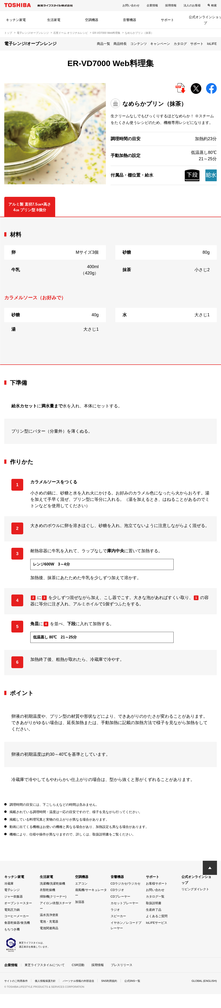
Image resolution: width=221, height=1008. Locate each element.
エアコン (81, 883)
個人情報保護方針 (48, 981)
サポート (167, 20)
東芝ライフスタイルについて (45, 965)
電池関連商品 (49, 928)
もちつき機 (12, 929)
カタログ (180, 44)
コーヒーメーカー (16, 916)
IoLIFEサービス (156, 922)
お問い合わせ (131, 5)
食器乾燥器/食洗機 (17, 922)
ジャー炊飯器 (13, 896)
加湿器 (79, 902)
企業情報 (152, 5)
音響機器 (129, 20)
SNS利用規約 (116, 981)
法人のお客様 (192, 5)
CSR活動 (78, 965)
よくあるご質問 (156, 916)
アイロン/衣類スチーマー (56, 905)
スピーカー (118, 916)
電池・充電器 (49, 921)
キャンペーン (160, 44)
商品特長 (120, 44)
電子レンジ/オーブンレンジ (33, 32)
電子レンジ (12, 890)
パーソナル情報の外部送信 (84, 981)
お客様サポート (156, 883)
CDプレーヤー (121, 896)
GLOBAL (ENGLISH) (203, 981)
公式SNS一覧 (141, 981)
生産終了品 (153, 909)
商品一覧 (103, 44)
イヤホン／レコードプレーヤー (126, 925)
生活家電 (53, 20)
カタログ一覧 (155, 896)
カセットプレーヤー (124, 903)
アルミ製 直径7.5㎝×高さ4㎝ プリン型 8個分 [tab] (29, 207)
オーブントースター (18, 903)
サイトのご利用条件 (17, 981)
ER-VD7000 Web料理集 (106, 32)
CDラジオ (117, 890)
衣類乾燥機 (47, 890)
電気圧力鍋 (12, 909)
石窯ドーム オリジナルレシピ (70, 32)
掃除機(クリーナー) (53, 896)
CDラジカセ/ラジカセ (125, 883)
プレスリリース (121, 965)
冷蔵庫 (9, 883)
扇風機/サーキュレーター (91, 892)
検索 (214, 5)
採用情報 (170, 5)
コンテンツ (138, 44)
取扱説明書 (153, 903)
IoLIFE (212, 44)
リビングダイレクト (195, 889)
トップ (8, 32)
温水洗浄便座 (49, 915)
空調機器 (91, 20)
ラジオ (115, 909)
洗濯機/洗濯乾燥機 (52, 883)
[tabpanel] (110, 291)
